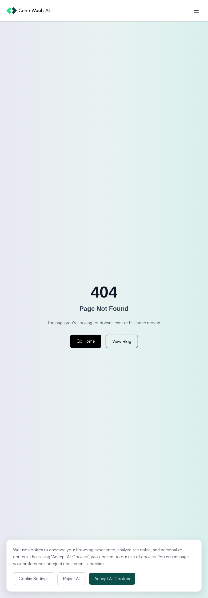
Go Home (86, 341)
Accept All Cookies (112, 578)
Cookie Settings (34, 578)
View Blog (121, 341)
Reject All (71, 578)
